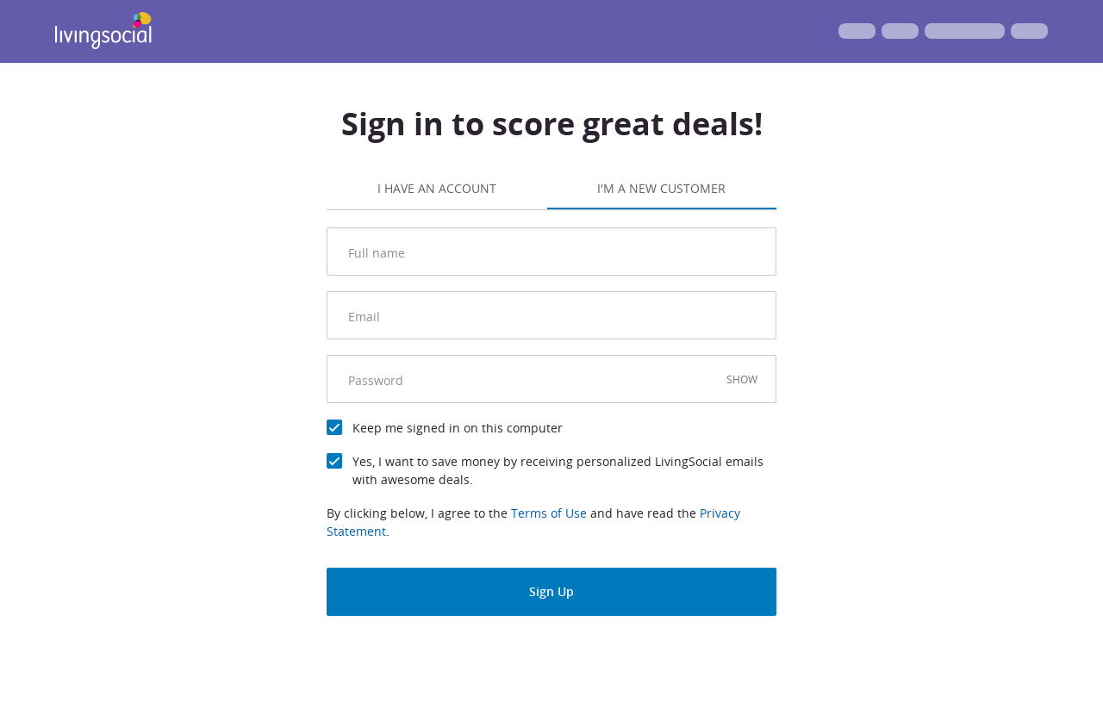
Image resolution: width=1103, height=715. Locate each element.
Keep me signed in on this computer (457, 428)
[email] (555, 315)
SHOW (741, 379)
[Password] (534, 379)
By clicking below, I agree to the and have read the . (533, 522)
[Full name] (555, 251)
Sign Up (551, 591)
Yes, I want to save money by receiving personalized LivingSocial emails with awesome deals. (557, 470)
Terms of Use (549, 513)
